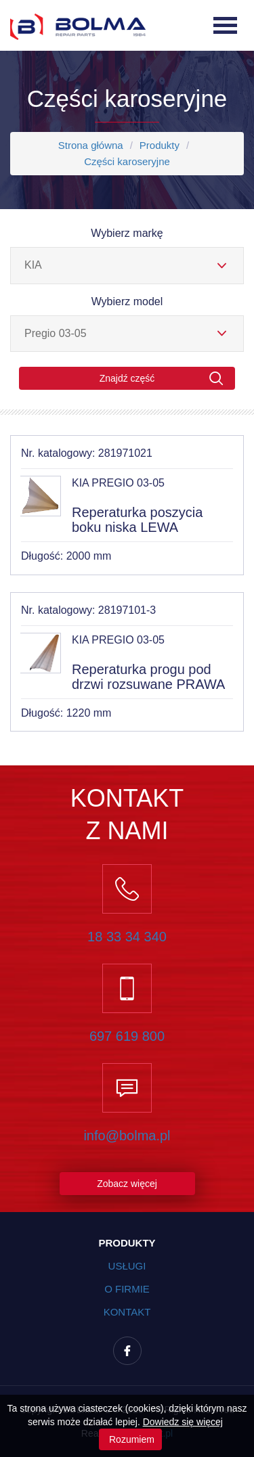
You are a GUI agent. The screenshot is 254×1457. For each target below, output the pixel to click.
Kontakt (127, 1312)
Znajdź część (162, 379)
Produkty (159, 145)
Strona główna (90, 145)
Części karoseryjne (127, 161)
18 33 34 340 (127, 936)
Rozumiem (130, 1439)
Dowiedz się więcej (183, 1421)
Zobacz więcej (127, 1183)
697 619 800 (127, 1036)
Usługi (127, 1266)
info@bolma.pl (126, 1135)
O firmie (127, 1289)
